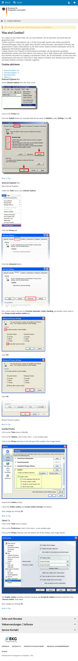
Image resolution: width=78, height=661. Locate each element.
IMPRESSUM (5, 646)
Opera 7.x (7, 77)
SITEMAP (4, 651)
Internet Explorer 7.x (11, 72)
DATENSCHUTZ (16, 646)
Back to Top (6, 178)
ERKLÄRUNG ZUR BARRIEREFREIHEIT (58, 646)
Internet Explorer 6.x (11, 70)
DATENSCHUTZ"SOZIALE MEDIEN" (34, 646)
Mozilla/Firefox (9, 75)
